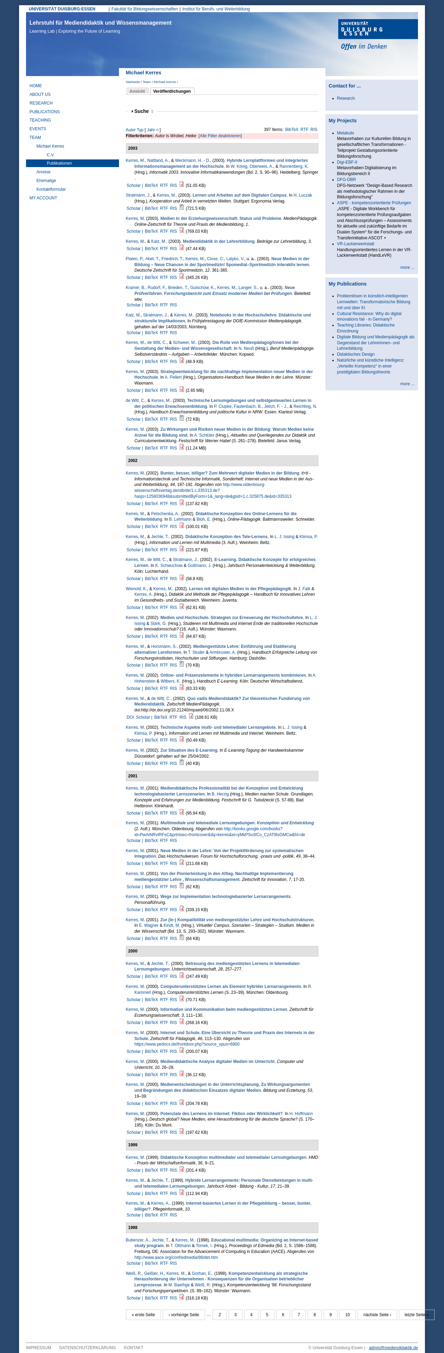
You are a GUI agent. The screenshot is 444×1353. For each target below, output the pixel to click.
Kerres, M (135, 218)
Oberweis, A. (261, 166)
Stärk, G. (159, 623)
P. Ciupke (222, 406)
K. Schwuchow (169, 565)
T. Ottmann (180, 1245)
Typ (140, 129)
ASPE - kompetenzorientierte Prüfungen (374, 202)
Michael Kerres (165, 82)
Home (35, 85)
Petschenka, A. (165, 513)
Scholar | (135, 185)
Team (147, 82)
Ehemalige (46, 180)
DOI (130, 717)
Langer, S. (248, 287)
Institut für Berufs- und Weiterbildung (216, 9)
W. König (239, 166)
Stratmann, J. (138, 195)
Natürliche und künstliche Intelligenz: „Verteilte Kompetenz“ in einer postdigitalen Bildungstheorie (371, 366)
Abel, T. (152, 258)
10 (347, 1314)
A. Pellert (173, 377)
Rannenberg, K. (294, 166)
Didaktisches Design (356, 354)
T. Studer (196, 652)
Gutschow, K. (202, 287)
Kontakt (134, 1347)
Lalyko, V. (236, 258)
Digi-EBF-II (347, 162)
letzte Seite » (417, 1314)
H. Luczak (302, 195)
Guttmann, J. (200, 565)
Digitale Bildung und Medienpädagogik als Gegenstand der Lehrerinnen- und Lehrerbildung (376, 343)
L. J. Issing (284, 536)
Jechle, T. (160, 536)
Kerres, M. (135, 160)
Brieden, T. (178, 287)
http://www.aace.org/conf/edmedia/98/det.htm (176, 1257)
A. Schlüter (204, 435)
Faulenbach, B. (248, 406)
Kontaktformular (51, 189)
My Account (43, 198)
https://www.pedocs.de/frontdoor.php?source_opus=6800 (187, 1044)
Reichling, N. (305, 406)
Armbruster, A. (223, 652)
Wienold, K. (136, 588)
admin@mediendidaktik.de (393, 1347)
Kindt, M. (172, 925)
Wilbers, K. (171, 681)
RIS (313, 129)
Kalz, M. (158, 241)
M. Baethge (179, 1284)
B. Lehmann (180, 519)
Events (37, 128)
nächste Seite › (377, 1314)
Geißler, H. (154, 1273)
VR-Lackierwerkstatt (355, 243)
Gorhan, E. (202, 1273)
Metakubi (345, 133)
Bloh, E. (204, 519)
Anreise (43, 172)
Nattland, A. (158, 160)
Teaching (40, 120)
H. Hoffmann (301, 1113)
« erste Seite (143, 1314)
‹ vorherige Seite (184, 1314)
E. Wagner (149, 925)
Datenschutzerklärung (87, 1347)
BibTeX (292, 129)
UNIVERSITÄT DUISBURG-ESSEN (62, 9)
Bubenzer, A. (138, 1240)
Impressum (38, 1347)
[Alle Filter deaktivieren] (220, 135)
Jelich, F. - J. (275, 406)
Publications (44, 111)
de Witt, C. (157, 342)
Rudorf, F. (157, 287)
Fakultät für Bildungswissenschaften (144, 9)
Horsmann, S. (164, 646)
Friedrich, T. (172, 258)
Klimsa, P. (309, 536)
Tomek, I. (204, 1245)
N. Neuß (246, 348)
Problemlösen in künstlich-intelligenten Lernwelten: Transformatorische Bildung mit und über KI (373, 302)
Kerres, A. (144, 594)
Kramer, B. (136, 287)
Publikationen (59, 163)
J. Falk (304, 588)
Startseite (133, 82)
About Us (40, 94)
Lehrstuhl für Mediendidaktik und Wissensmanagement (100, 27)
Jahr (151, 129)
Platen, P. (134, 258)
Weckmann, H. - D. (192, 160)
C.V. (50, 154)
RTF (304, 129)
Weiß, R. (134, 1273)
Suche (144, 111)
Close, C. (215, 258)
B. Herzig (220, 794)
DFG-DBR (346, 179)
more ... (407, 267)
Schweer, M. (184, 342)
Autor (131, 129)
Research (41, 103)
